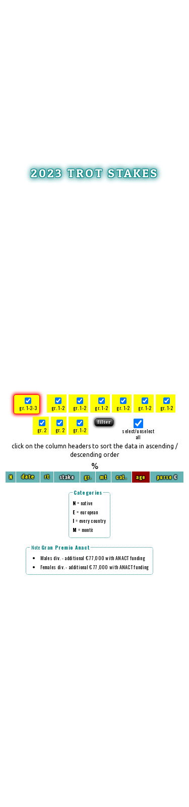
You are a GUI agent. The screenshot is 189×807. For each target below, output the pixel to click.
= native (82, 503)
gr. (88, 477)
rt (47, 477)
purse (164, 477)
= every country (89, 520)
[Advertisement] (95, 73)
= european (85, 512)
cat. (121, 477)
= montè (83, 529)
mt (103, 477)
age (141, 477)
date (28, 477)
